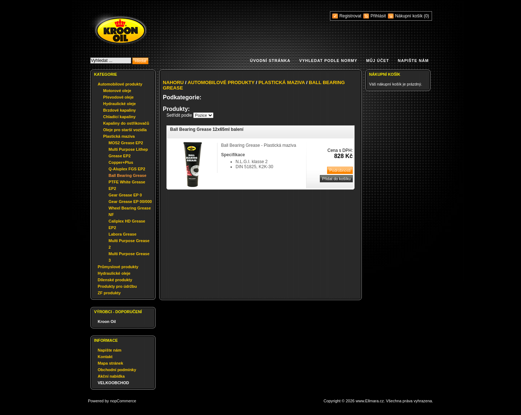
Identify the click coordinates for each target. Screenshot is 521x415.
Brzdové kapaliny (119, 110)
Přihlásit (378, 15)
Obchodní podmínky (117, 370)
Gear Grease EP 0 (125, 195)
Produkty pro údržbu (117, 286)
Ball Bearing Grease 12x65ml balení (206, 129)
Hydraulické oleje (119, 103)
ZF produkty (109, 293)
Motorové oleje (117, 90)
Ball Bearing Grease (128, 175)
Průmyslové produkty (118, 267)
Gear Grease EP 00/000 (130, 201)
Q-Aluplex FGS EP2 (127, 169)
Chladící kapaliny (119, 117)
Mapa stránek (110, 363)
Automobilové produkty (120, 84)
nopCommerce (123, 401)
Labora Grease (122, 234)
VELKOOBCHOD (113, 383)
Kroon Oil (107, 321)
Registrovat (350, 15)
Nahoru (173, 82)
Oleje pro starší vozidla (125, 130)
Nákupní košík (409, 15)
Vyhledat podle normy (328, 60)
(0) (426, 15)
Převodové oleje (118, 97)
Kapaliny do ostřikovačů (126, 123)
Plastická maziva (119, 136)
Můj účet (377, 60)
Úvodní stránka (270, 60)
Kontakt (105, 356)
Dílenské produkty (115, 280)
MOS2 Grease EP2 (126, 143)
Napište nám (413, 60)
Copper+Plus (121, 162)
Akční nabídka (111, 376)
